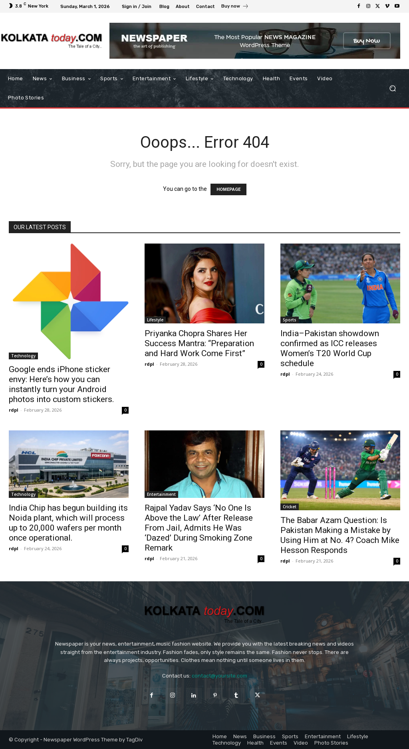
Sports (289, 320)
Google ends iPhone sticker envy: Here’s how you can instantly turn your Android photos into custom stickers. (61, 384)
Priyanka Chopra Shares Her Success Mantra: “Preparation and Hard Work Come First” (199, 343)
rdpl (13, 410)
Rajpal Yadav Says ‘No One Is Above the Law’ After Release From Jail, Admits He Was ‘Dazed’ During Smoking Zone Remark (199, 528)
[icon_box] (235, 7)
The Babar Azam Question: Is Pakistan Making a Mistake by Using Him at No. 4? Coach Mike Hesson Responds (339, 535)
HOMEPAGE (228, 189)
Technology (23, 356)
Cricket (289, 506)
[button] (392, 88)
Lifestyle (155, 320)
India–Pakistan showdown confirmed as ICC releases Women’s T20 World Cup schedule (329, 348)
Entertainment (161, 494)
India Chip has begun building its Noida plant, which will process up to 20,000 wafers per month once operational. (68, 523)
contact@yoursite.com (219, 676)
